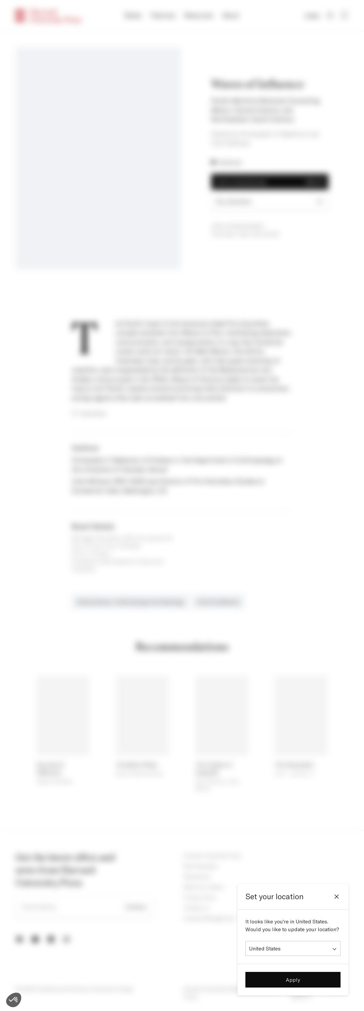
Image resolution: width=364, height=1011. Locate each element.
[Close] (337, 897)
